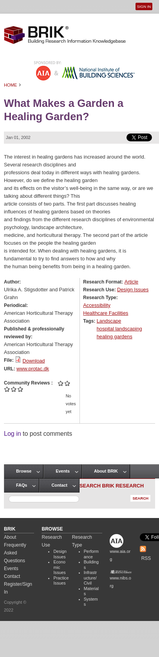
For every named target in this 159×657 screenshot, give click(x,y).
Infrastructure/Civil (90, 577)
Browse (23, 471)
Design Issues (132, 289)
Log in (12, 433)
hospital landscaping (119, 329)
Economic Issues (59, 567)
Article (132, 282)
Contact (59, 485)
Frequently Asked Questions (15, 552)
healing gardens (114, 336)
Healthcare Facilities (105, 313)
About (10, 537)
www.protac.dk (32, 369)
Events (63, 471)
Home (10, 85)
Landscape (109, 321)
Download (34, 361)
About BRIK (106, 471)
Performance (91, 554)
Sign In (144, 6)
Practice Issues (61, 581)
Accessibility (96, 305)
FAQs (21, 485)
